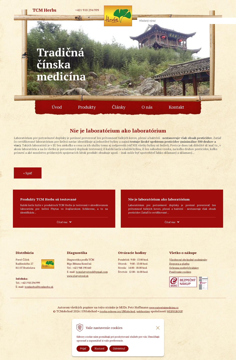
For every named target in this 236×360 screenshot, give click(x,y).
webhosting (143, 311)
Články (118, 107)
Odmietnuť (119, 348)
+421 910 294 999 (87, 10)
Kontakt (176, 107)
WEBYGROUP (175, 311)
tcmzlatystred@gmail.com (92, 272)
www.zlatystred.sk (77, 276)
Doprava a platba (179, 263)
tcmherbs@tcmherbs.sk (39, 286)
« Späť (27, 173)
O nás (147, 107)
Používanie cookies (180, 272)
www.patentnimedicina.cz (163, 307)
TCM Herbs (44, 10)
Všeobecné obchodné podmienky (188, 259)
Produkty (87, 107)
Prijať (83, 348)
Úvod (57, 107)
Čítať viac (62, 222)
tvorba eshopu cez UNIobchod (117, 311)
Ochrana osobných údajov (184, 267)
